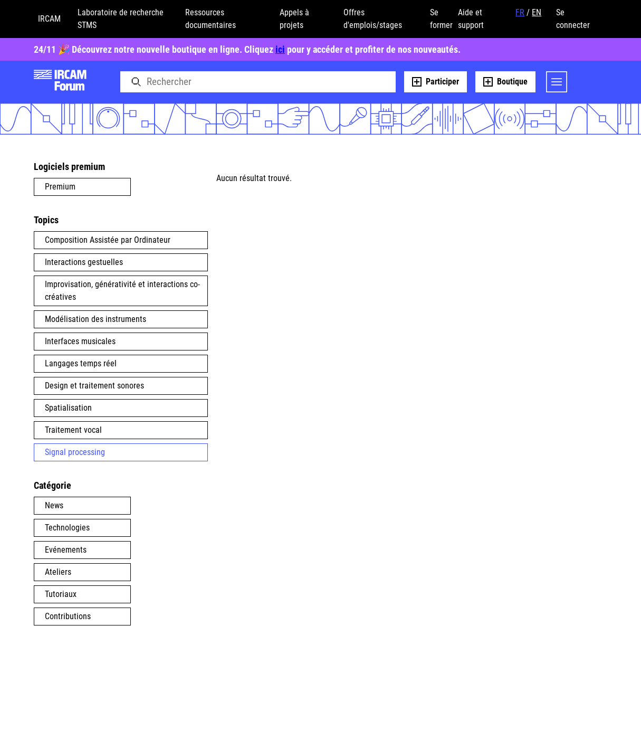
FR (519, 12)
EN (536, 12)
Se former (441, 18)
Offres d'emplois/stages (372, 18)
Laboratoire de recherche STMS (121, 18)
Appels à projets (294, 18)
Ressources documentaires (210, 18)
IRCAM (49, 19)
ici (280, 49)
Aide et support (471, 18)
